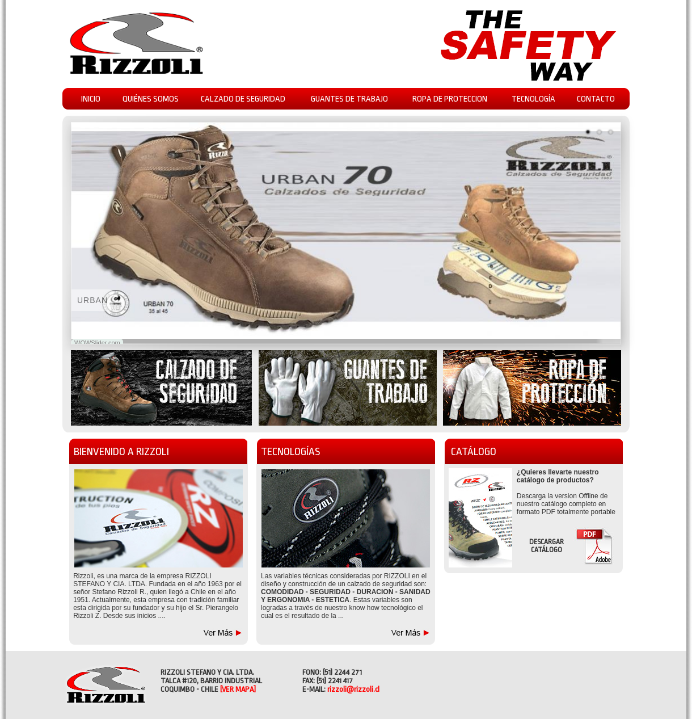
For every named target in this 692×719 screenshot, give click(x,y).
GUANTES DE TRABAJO (349, 99)
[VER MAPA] (238, 689)
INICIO (90, 99)
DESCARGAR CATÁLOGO (546, 546)
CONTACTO (596, 99)
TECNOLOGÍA (533, 99)
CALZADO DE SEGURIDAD (243, 99)
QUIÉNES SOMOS (151, 99)
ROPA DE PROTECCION (449, 99)
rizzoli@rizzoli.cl (353, 689)
